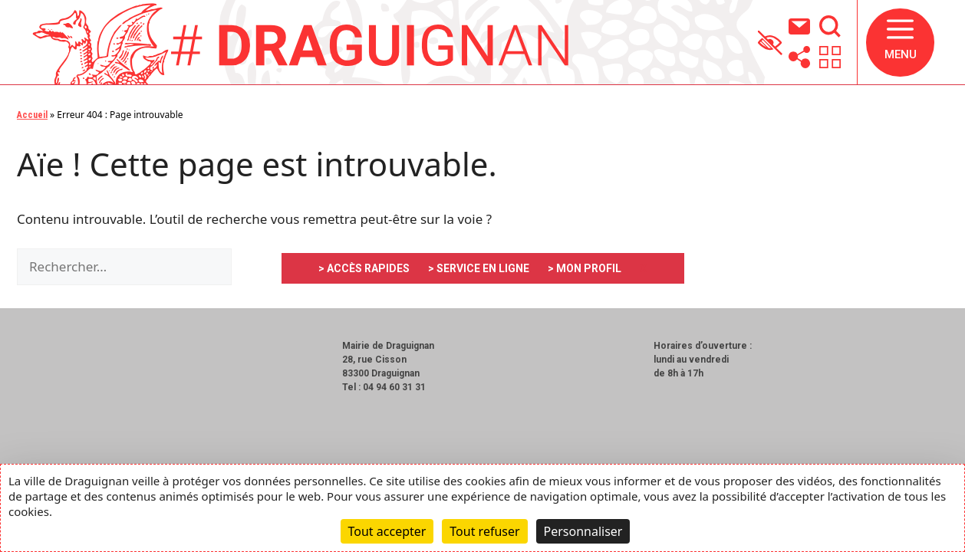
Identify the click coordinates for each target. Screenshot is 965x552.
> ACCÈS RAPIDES (364, 268)
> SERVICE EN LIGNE (478, 268)
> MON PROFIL (584, 268)
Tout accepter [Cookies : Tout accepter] (387, 531)
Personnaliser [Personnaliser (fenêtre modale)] (583, 531)
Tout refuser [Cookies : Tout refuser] (484, 531)
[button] (900, 42)
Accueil (32, 115)
